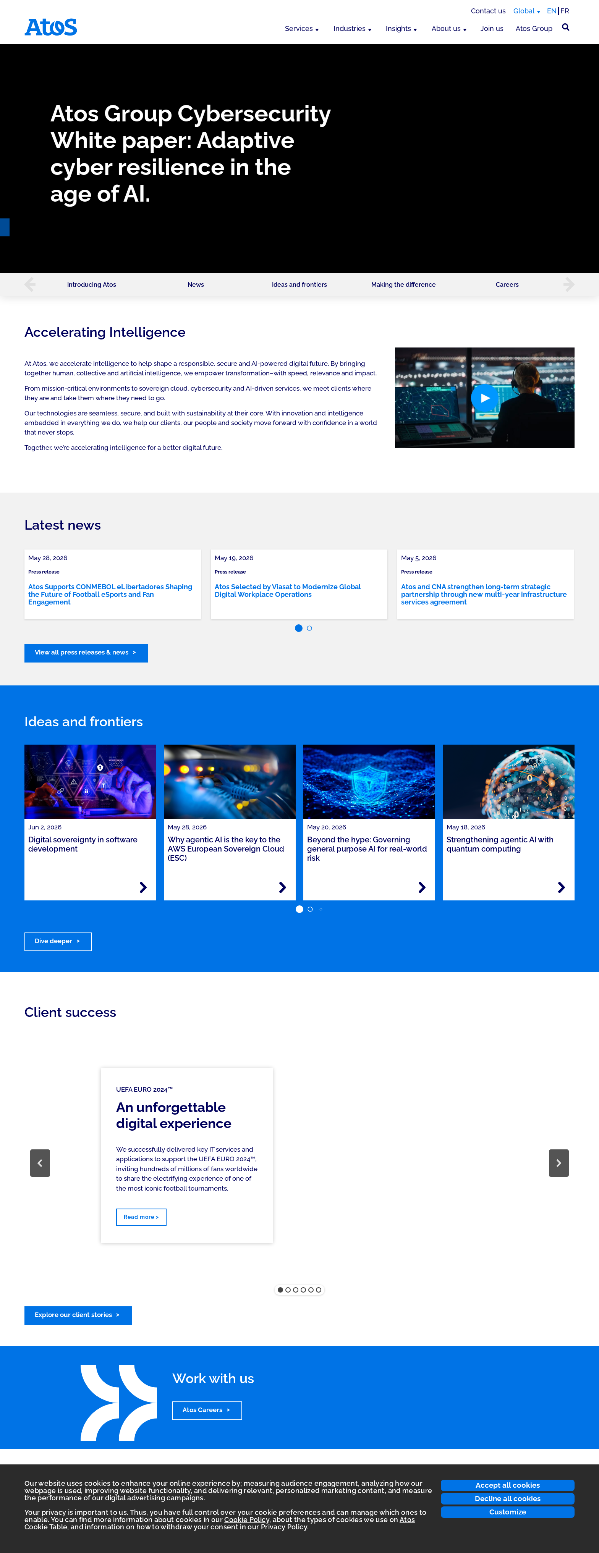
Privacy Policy (284, 1527)
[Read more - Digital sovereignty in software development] (143, 887)
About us (446, 28)
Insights (398, 28)
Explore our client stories (73, 1315)
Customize (507, 1512)
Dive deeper (53, 941)
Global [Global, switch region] (523, 11)
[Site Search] (566, 27)
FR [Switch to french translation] (564, 11)
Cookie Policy (246, 1520)
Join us (492, 28)
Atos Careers (202, 1410)
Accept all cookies (508, 1485)
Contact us (488, 11)
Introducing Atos (91, 284)
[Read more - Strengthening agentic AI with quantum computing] (561, 887)
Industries (349, 28)
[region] (299, 158)
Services (299, 28)
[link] (112, 584)
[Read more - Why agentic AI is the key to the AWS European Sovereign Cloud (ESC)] (283, 887)
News (196, 284)
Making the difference (403, 284)
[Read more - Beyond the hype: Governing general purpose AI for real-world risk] (422, 887)
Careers (507, 284)
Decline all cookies (508, 1498)
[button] (26, 284)
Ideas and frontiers (299, 284)
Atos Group (534, 28)
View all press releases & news (81, 652)
